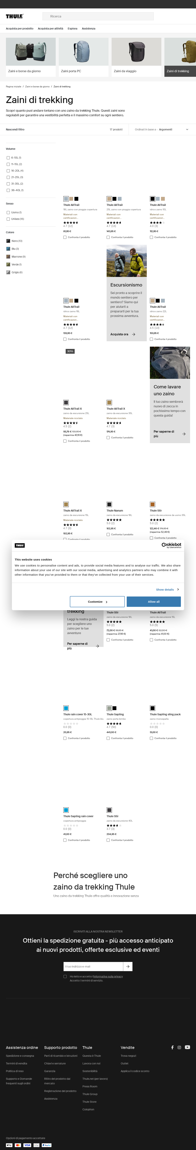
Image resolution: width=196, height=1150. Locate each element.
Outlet (124, 1063)
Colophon (88, 1109)
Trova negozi (128, 1056)
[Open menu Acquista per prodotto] (22, 28)
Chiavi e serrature (55, 1063)
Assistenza (50, 1098)
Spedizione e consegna (20, 1056)
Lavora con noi (91, 1063)
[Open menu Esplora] (75, 28)
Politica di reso (15, 1071)
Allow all (154, 601)
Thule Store (89, 1101)
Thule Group (89, 1094)
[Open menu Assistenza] (91, 28)
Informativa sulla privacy (108, 976)
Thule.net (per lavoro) (95, 1078)
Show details (165, 589)
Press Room (89, 1086)
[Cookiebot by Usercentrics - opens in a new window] (164, 545)
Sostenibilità (89, 1071)
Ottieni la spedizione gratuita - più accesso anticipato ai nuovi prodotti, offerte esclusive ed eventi (98, 945)
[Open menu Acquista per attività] (53, 28)
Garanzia (49, 1071)
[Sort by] (174, 129)
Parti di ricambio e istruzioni (60, 1056)
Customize (97, 601)
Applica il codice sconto (135, 1071)
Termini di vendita (16, 1063)
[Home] (24, 16)
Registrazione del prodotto (60, 1091)
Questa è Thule (91, 1056)
